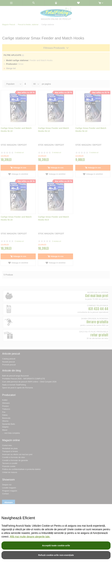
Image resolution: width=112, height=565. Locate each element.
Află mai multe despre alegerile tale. (30, 536)
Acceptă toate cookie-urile (56, 545)
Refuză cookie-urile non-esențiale (56, 555)
